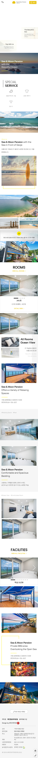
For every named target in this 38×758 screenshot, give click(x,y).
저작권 (4, 719)
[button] (34, 286)
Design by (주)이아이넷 (10, 723)
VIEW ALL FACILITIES (19, 553)
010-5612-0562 (19, 711)
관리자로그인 (23, 719)
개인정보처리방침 (12, 719)
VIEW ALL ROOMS (19, 271)
